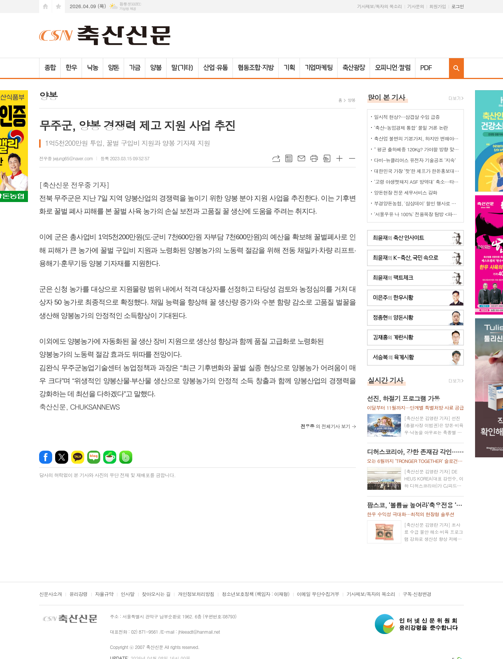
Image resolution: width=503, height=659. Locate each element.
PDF (426, 68)
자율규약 (104, 594)
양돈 (113, 68)
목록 (288, 158)
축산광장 (353, 68)
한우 (71, 68)
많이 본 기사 (386, 97)
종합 (50, 68)
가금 (134, 68)
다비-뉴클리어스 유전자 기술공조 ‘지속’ (415, 160)
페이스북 (45, 457)
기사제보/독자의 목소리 (379, 6)
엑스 (61, 457)
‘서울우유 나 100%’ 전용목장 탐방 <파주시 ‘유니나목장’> (417, 214)
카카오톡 (77, 457)
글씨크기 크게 (339, 158)
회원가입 (437, 6)
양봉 (155, 68)
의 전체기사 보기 (325, 426)
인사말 (128, 594)
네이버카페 (109, 457)
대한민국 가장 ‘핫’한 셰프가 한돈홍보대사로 (417, 170)
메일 (301, 158)
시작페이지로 (45, 6)
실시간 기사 (385, 380)
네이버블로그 (93, 457)
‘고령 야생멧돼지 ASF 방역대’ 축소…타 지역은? (417, 181)
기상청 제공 (127, 8)
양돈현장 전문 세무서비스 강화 (405, 192)
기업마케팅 (319, 68)
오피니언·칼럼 (392, 68)
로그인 (457, 6)
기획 (289, 68)
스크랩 (326, 158)
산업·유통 (215, 68)
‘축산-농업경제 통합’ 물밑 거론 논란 (411, 127)
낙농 (92, 68)
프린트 (314, 158)
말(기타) (182, 68)
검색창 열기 (456, 68)
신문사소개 (50, 594)
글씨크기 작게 (352, 158)
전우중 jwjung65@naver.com (66, 158)
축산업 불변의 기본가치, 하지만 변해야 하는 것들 (417, 138)
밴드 (125, 457)
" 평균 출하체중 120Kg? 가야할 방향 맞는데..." (417, 149)
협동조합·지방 (255, 68)
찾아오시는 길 (156, 594)
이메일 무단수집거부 (318, 594)
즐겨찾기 (58, 6)
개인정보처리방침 (196, 594)
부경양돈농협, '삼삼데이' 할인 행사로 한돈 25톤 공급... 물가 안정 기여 (417, 203)
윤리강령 (78, 594)
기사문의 (415, 6)
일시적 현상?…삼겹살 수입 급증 (407, 116)
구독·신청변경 (417, 594)
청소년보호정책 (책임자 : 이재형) (255, 594)
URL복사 (276, 158)
